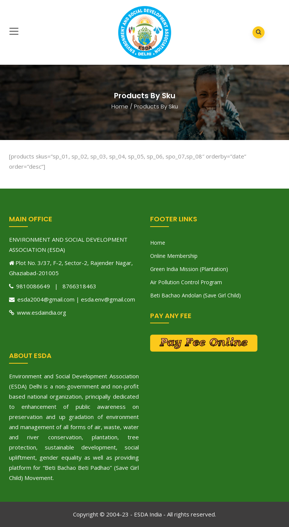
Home (119, 106)
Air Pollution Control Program (186, 282)
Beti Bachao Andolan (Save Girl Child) (195, 295)
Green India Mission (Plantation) (189, 269)
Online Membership (174, 255)
